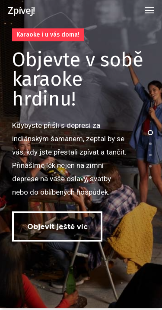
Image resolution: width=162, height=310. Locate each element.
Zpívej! (21, 10)
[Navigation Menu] (149, 10)
